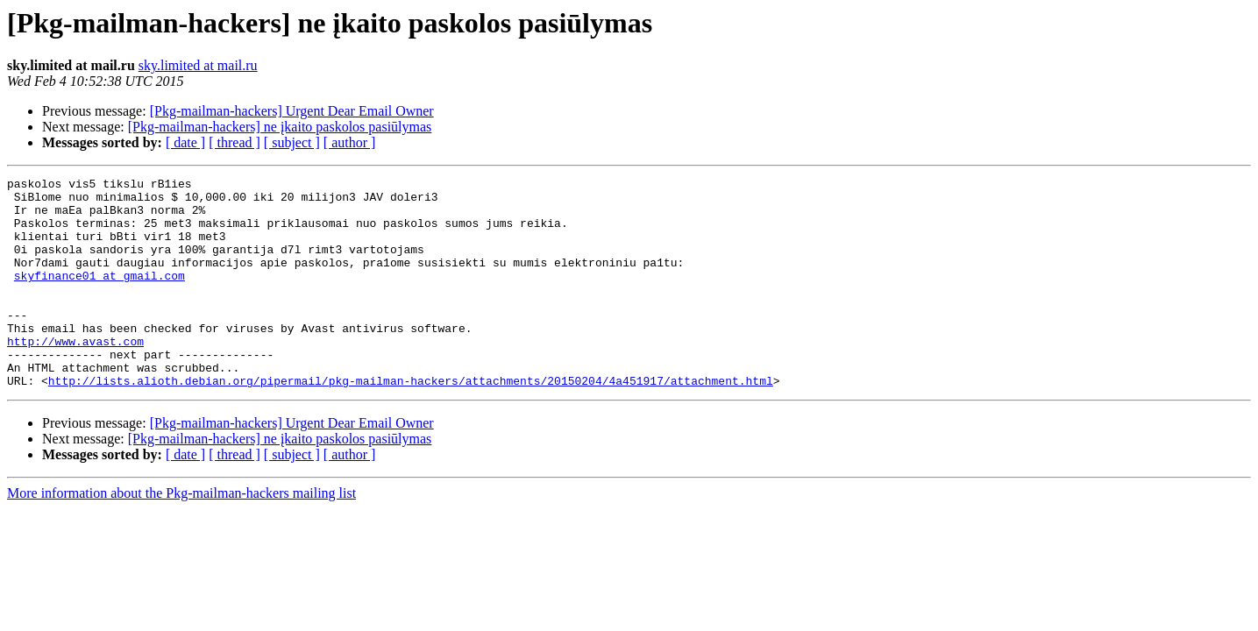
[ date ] (185, 142)
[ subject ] (292, 142)
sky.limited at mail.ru (198, 65)
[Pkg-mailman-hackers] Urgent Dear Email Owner (292, 110)
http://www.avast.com (75, 375)
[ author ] (349, 142)
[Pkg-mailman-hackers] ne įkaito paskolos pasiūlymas (280, 126)
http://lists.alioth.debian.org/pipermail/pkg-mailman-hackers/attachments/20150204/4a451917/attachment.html (410, 422)
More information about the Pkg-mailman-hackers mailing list (181, 535)
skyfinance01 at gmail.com (99, 296)
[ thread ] (234, 142)
